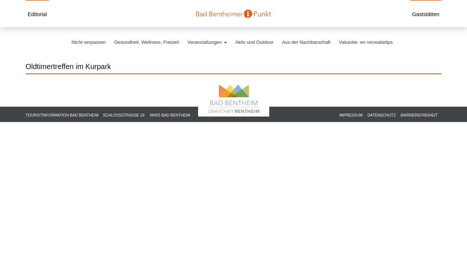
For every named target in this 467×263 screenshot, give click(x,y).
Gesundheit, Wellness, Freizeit (146, 42)
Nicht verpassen (89, 42)
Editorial (37, 14)
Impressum (351, 115)
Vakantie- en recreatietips (366, 42)
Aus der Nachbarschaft (306, 42)
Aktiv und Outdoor (254, 42)
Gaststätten (425, 14)
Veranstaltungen (207, 42)
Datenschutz (381, 115)
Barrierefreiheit (419, 115)
